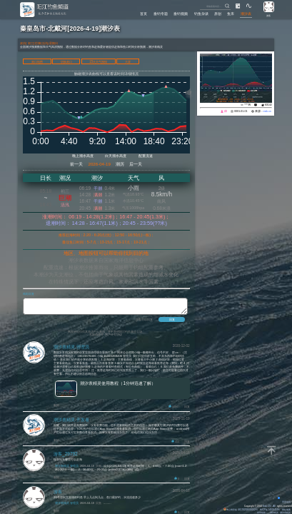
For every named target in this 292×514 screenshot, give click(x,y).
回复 (187, 409)
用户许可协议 (113, 337)
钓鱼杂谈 (201, 13)
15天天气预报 (98, 62)
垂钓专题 (160, 13)
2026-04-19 (100, 163)
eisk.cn (267, 111)
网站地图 (286, 509)
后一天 (135, 163)
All (274, 506)
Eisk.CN (267, 506)
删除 (56, 407)
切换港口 (66, 62)
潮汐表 (246, 13)
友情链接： (262, 512)
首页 (143, 13)
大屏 (128, 62)
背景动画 (284, 501)
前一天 (76, 163)
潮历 (120, 163)
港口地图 (37, 62)
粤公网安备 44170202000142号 (240, 509)
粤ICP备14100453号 (270, 509)
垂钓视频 (180, 13)
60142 (268, 105)
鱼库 (230, 13)
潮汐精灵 (274, 512)
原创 (217, 13)
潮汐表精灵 (285, 512)
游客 (268, 15)
